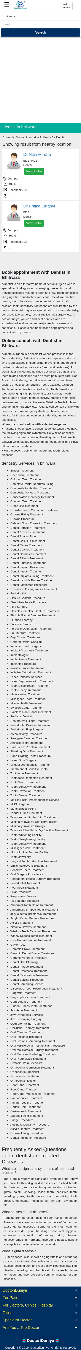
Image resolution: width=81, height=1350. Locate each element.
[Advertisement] (40, 80)
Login (65, 6)
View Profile (34, 171)
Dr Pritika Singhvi (39, 206)
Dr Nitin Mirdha (37, 154)
